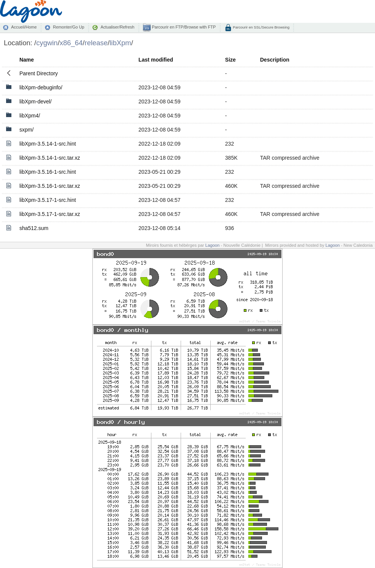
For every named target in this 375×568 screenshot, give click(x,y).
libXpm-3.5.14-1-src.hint (47, 144)
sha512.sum (33, 228)
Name (26, 60)
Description (274, 60)
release (96, 43)
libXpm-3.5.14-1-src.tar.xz (49, 158)
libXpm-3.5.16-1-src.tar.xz (49, 186)
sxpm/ (26, 130)
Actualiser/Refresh (117, 27)
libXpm (120, 43)
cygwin (46, 43)
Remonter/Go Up (68, 27)
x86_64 (71, 43)
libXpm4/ (29, 116)
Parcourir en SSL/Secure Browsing (260, 27)
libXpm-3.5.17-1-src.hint (47, 200)
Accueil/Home (24, 27)
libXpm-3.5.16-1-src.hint (47, 172)
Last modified (155, 60)
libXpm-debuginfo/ (40, 87)
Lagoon (212, 245)
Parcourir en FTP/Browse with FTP (183, 27)
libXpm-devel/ (35, 101)
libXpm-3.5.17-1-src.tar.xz (49, 214)
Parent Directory (38, 73)
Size (230, 60)
